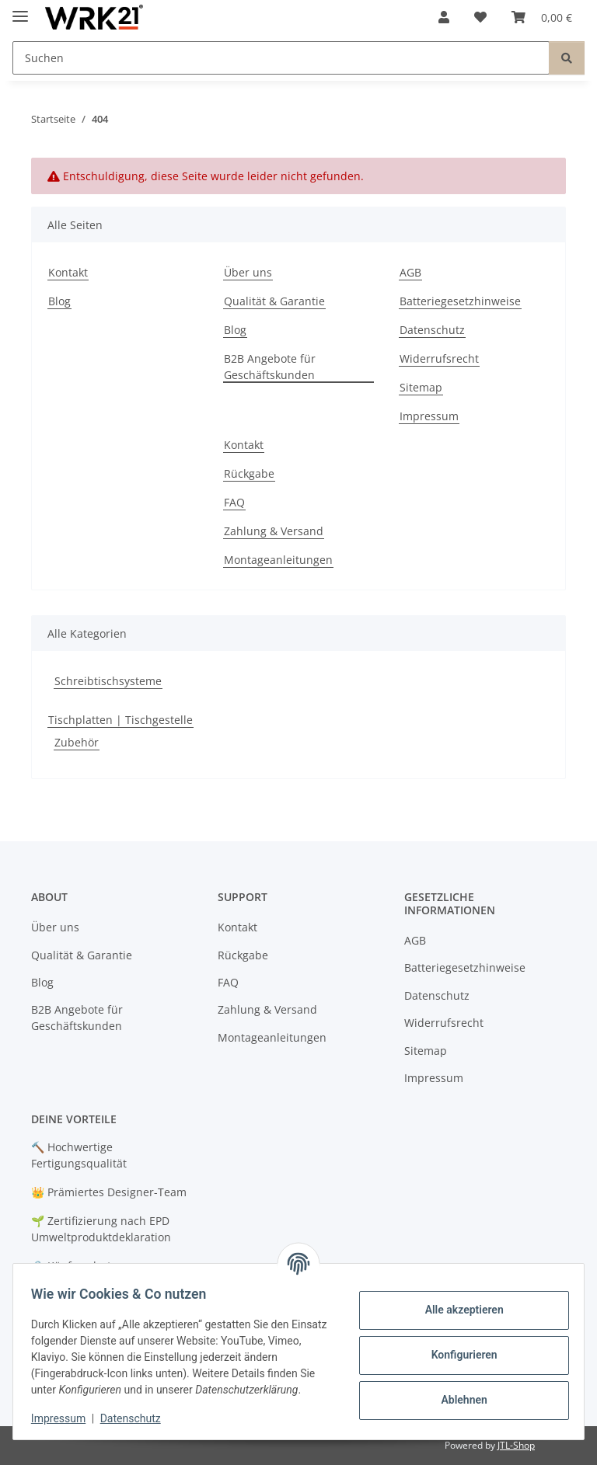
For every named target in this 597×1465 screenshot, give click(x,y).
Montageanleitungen (278, 559)
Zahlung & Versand (273, 531)
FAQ (234, 502)
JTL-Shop (516, 1445)
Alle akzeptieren (456, 1309)
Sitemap (421, 387)
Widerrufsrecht (439, 358)
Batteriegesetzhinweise (460, 301)
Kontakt (68, 272)
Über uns (248, 272)
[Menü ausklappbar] (20, 9)
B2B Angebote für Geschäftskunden (270, 366)
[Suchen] (567, 58)
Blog (59, 301)
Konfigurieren (457, 1354)
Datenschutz (137, 1418)
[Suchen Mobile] (281, 58)
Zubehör (76, 742)
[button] (444, 17)
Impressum (65, 1418)
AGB (410, 272)
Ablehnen (457, 1400)
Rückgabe (249, 473)
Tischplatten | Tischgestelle (120, 719)
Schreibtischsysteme (108, 680)
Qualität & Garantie (274, 301)
